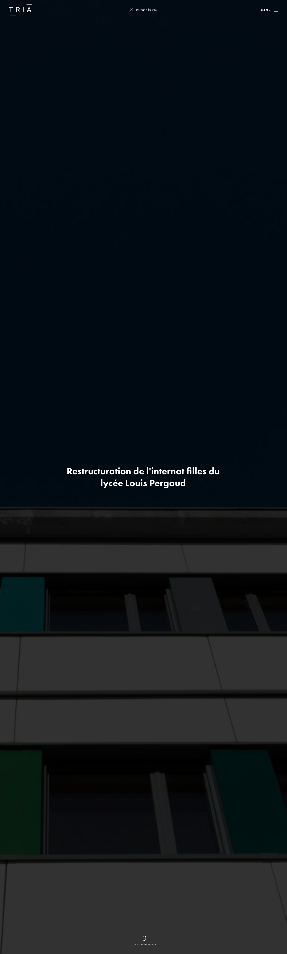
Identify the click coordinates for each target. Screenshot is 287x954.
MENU (266, 10)
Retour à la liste (146, 10)
